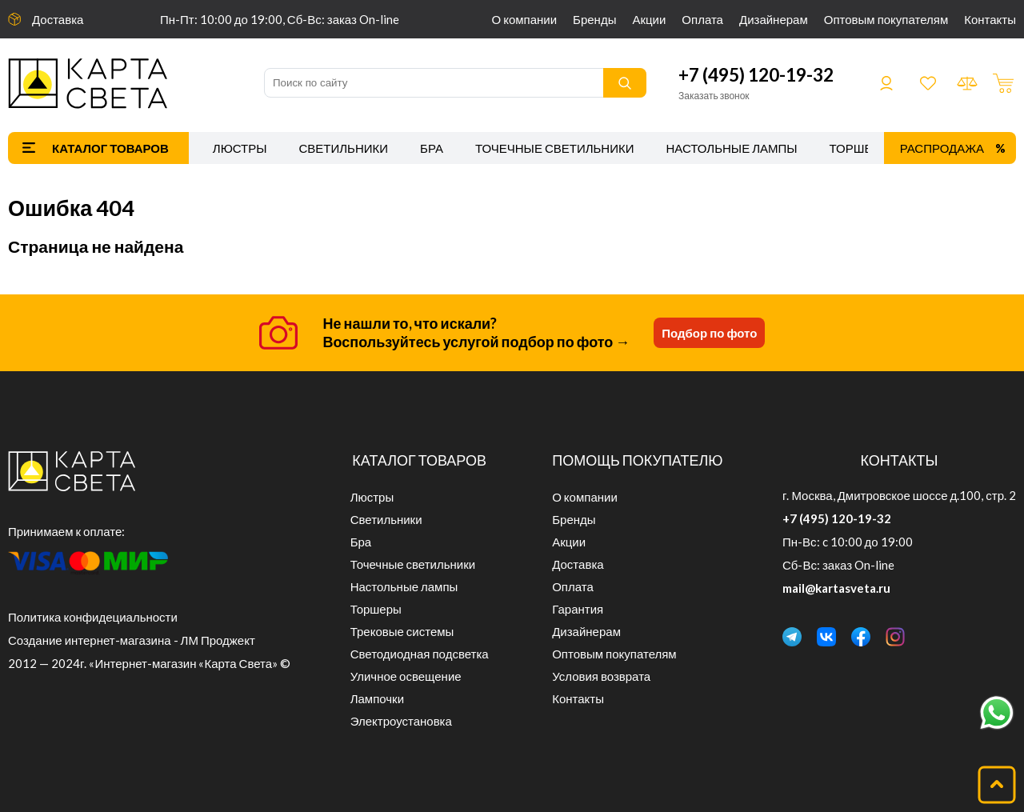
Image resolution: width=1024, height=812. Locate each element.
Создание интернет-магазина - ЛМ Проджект (131, 640)
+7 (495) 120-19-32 (756, 75)
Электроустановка (401, 721)
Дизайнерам (773, 19)
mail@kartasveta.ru (836, 588)
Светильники (343, 148)
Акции (649, 19)
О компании (525, 19)
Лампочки (377, 698)
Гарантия (577, 609)
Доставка (57, 19)
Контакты (990, 19)
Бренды (594, 19)
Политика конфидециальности (93, 617)
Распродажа (942, 148)
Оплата (702, 19)
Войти (886, 83)
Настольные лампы (732, 148)
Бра (431, 148)
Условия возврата (601, 676)
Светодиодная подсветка (419, 653)
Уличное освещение (406, 676)
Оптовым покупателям (886, 19)
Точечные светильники (554, 148)
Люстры (240, 148)
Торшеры (860, 148)
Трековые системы (402, 631)
